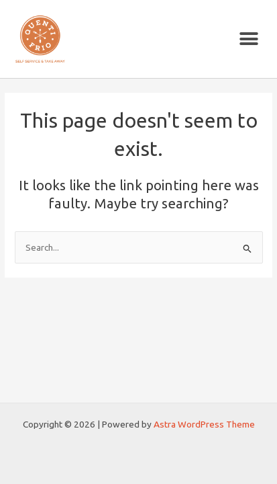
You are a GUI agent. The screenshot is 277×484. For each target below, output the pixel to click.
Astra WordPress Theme (204, 424)
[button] (248, 39)
